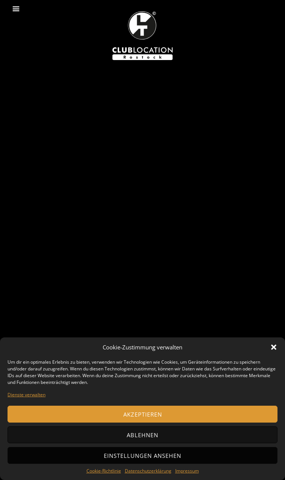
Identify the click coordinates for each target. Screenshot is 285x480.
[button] (273, 347)
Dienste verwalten (26, 394)
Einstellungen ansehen (142, 455)
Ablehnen (142, 435)
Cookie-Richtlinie (103, 471)
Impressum (187, 471)
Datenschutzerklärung (148, 471)
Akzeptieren (142, 414)
